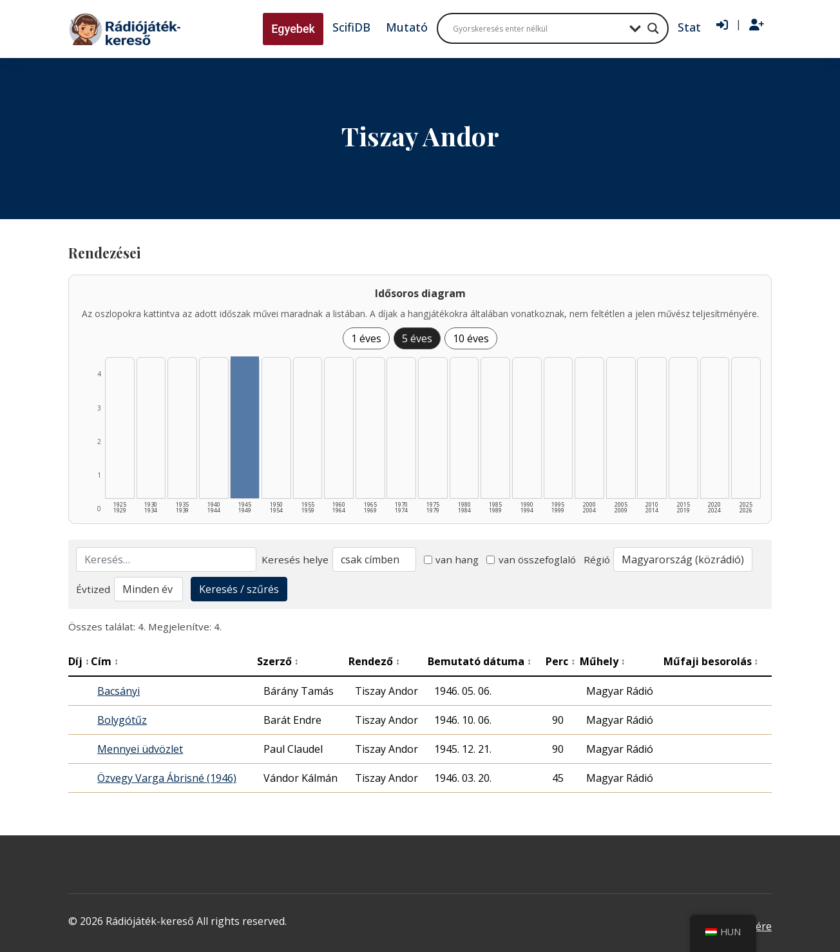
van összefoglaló (531, 559)
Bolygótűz (122, 720)
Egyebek (293, 28)
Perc (560, 661)
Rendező (374, 661)
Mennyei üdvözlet (140, 749)
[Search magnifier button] (653, 28)
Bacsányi (118, 691)
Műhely (602, 661)
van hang (451, 559)
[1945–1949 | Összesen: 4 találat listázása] (245, 427)
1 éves (366, 338)
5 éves (417, 338)
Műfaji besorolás (711, 661)
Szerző (278, 661)
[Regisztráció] (756, 25)
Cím (105, 661)
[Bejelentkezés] (722, 25)
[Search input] (538, 28)
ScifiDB (351, 27)
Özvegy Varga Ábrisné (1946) (166, 778)
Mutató (407, 27)
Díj (79, 661)
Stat (689, 27)
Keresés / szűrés (239, 589)
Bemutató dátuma (479, 661)
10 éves (471, 338)
